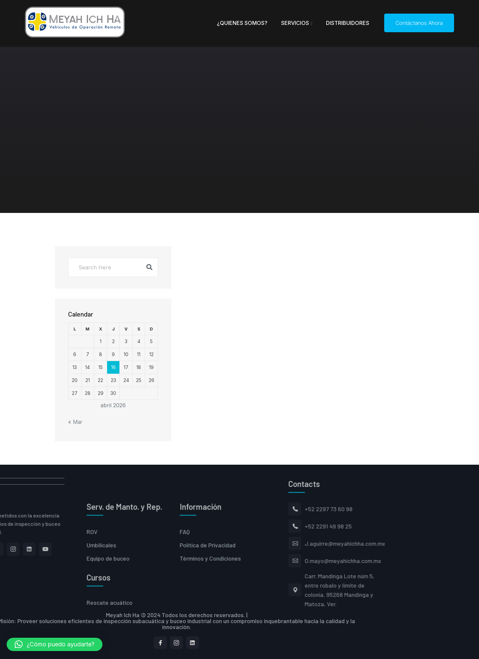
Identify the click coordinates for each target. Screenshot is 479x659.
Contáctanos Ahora (419, 23)
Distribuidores (347, 23)
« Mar (75, 422)
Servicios (295, 23)
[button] (54, 644)
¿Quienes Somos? (242, 23)
